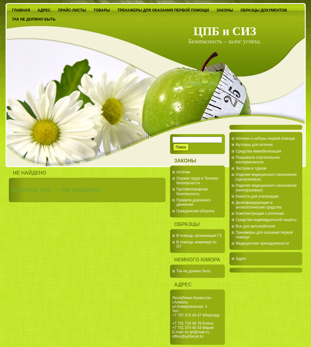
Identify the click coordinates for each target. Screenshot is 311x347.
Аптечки (183, 172)
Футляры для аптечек (254, 145)
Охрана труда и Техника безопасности (197, 180)
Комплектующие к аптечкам (260, 213)
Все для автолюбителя (255, 226)
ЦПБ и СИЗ (224, 31)
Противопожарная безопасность (192, 191)
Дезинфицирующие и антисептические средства (259, 204)
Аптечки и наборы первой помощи (265, 138)
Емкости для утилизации (257, 196)
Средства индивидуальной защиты (266, 220)
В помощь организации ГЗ (199, 235)
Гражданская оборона (195, 211)
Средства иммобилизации (258, 151)
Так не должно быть (193, 271)
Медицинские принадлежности (262, 243)
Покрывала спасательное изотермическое (258, 159)
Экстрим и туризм (251, 168)
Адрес (241, 258)
